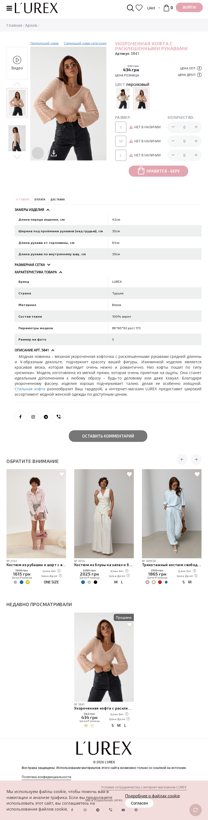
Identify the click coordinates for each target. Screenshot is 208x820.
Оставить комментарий (108, 435)
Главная (14, 25)
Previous (17, 85)
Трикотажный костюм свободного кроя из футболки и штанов (172, 565)
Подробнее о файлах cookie (152, 795)
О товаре (23, 199)
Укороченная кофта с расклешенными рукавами (104, 708)
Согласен (139, 803)
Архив (31, 25)
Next (17, 157)
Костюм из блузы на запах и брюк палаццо (104, 565)
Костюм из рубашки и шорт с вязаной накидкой (36, 565)
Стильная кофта (31, 388)
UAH (151, 8)
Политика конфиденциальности (46, 777)
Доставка (57, 199)
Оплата (39, 199)
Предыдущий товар (44, 43)
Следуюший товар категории (85, 43)
